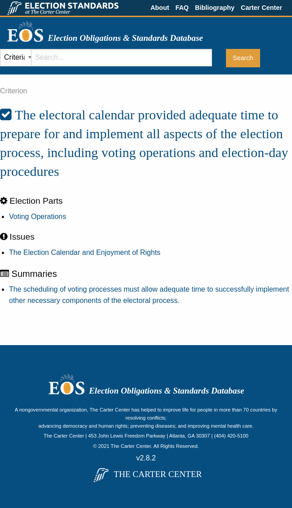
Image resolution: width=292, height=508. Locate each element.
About (159, 7)
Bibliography (214, 7)
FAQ (182, 7)
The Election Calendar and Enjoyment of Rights (84, 252)
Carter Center (261, 7)
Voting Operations (37, 216)
